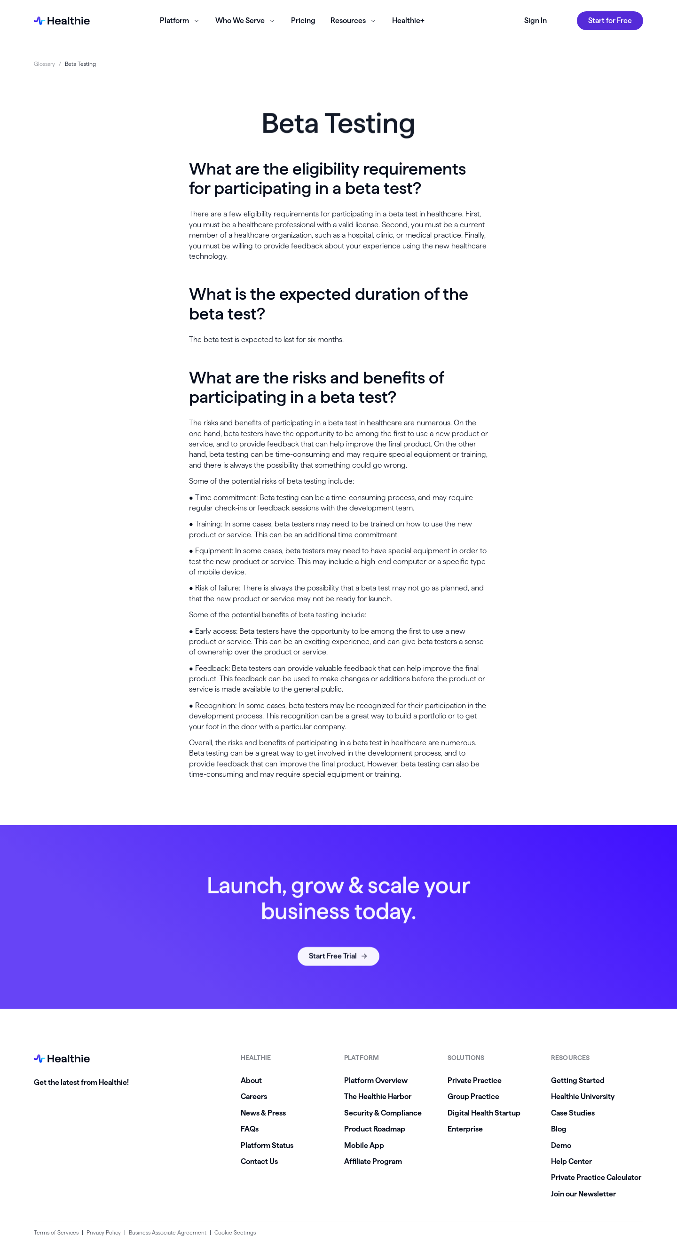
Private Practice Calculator (596, 1177)
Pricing (303, 20)
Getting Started (578, 1080)
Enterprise (465, 1129)
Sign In (535, 20)
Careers (254, 1096)
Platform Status (267, 1145)
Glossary (44, 64)
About (251, 1080)
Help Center (571, 1161)
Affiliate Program (373, 1161)
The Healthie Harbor (377, 1096)
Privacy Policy (104, 1232)
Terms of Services (56, 1232)
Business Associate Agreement (167, 1232)
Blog (559, 1129)
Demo (561, 1145)
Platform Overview (376, 1080)
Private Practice (475, 1080)
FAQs (250, 1129)
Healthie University (582, 1096)
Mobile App (364, 1145)
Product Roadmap (374, 1129)
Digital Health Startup (484, 1113)
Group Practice (473, 1096)
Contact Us (259, 1161)
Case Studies (573, 1113)
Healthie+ (408, 20)
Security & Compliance (383, 1113)
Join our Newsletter (583, 1194)
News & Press (263, 1113)
